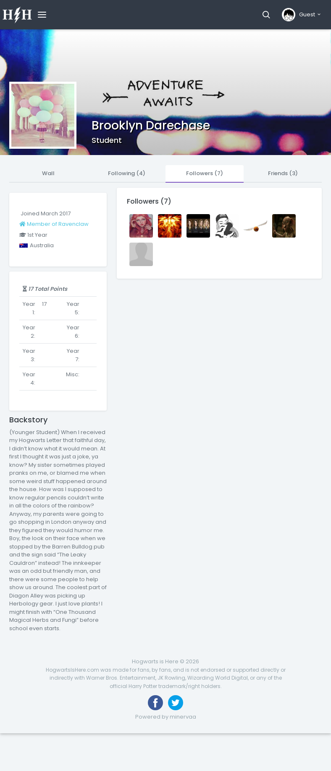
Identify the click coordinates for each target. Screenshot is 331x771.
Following (126, 173)
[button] (266, 14)
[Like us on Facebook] (155, 702)
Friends (283, 173)
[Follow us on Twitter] (175, 702)
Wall (48, 173)
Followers (204, 173)
